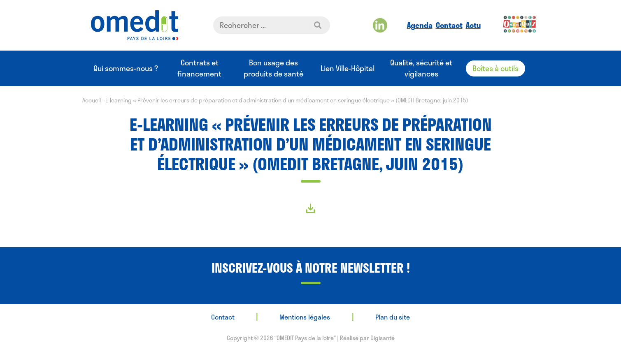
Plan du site (392, 317)
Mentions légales (304, 317)
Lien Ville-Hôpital (347, 68)
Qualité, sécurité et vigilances (421, 68)
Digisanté (382, 337)
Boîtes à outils (495, 68)
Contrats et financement (199, 68)
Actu (473, 25)
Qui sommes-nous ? (125, 68)
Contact (449, 25)
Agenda (420, 25)
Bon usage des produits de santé (273, 68)
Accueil (91, 100)
